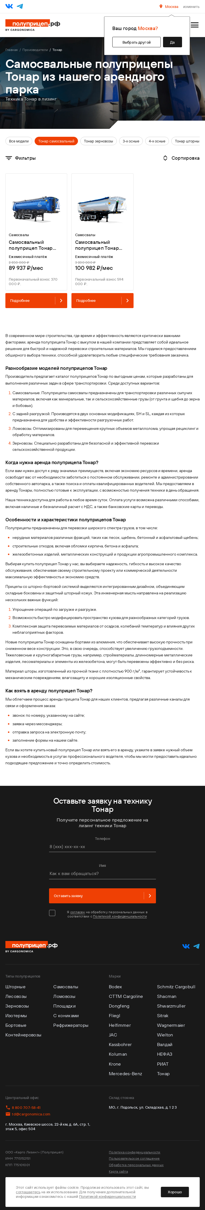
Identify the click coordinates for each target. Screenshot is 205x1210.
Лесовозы (16, 996)
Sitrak (163, 1015)
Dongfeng (119, 1006)
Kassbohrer (120, 1044)
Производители (35, 50)
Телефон (102, 838)
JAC (113, 1035)
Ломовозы (64, 996)
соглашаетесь (28, 1192)
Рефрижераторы (70, 1025)
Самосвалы (65, 986)
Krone (115, 1064)
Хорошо (175, 1192)
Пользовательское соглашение (134, 1158)
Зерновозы (17, 1006)
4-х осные (157, 141)
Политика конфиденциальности (134, 1152)
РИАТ (162, 1064)
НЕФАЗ (165, 1054)
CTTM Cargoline (126, 996)
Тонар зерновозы (98, 141)
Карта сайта (118, 1171)
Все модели (19, 141)
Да (172, 42)
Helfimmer (120, 1025)
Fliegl (114, 1015)
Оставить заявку (102, 895)
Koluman (118, 1054)
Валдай (165, 1044)
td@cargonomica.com (27, 1114)
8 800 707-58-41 (23, 1107)
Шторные (15, 986)
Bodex (115, 986)
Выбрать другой (136, 42)
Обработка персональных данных (136, 1165)
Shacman (167, 996)
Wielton (165, 1035)
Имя (102, 865)
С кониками (66, 1015)
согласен (77, 912)
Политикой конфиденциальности (120, 916)
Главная (11, 50)
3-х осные (131, 141)
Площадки (64, 1006)
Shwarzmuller (171, 1006)
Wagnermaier (171, 1025)
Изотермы (16, 1015)
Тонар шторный (188, 141)
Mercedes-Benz (125, 1073)
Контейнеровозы (23, 1035)
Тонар (163, 1073)
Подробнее (36, 300)
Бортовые (16, 1025)
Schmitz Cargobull (176, 986)
